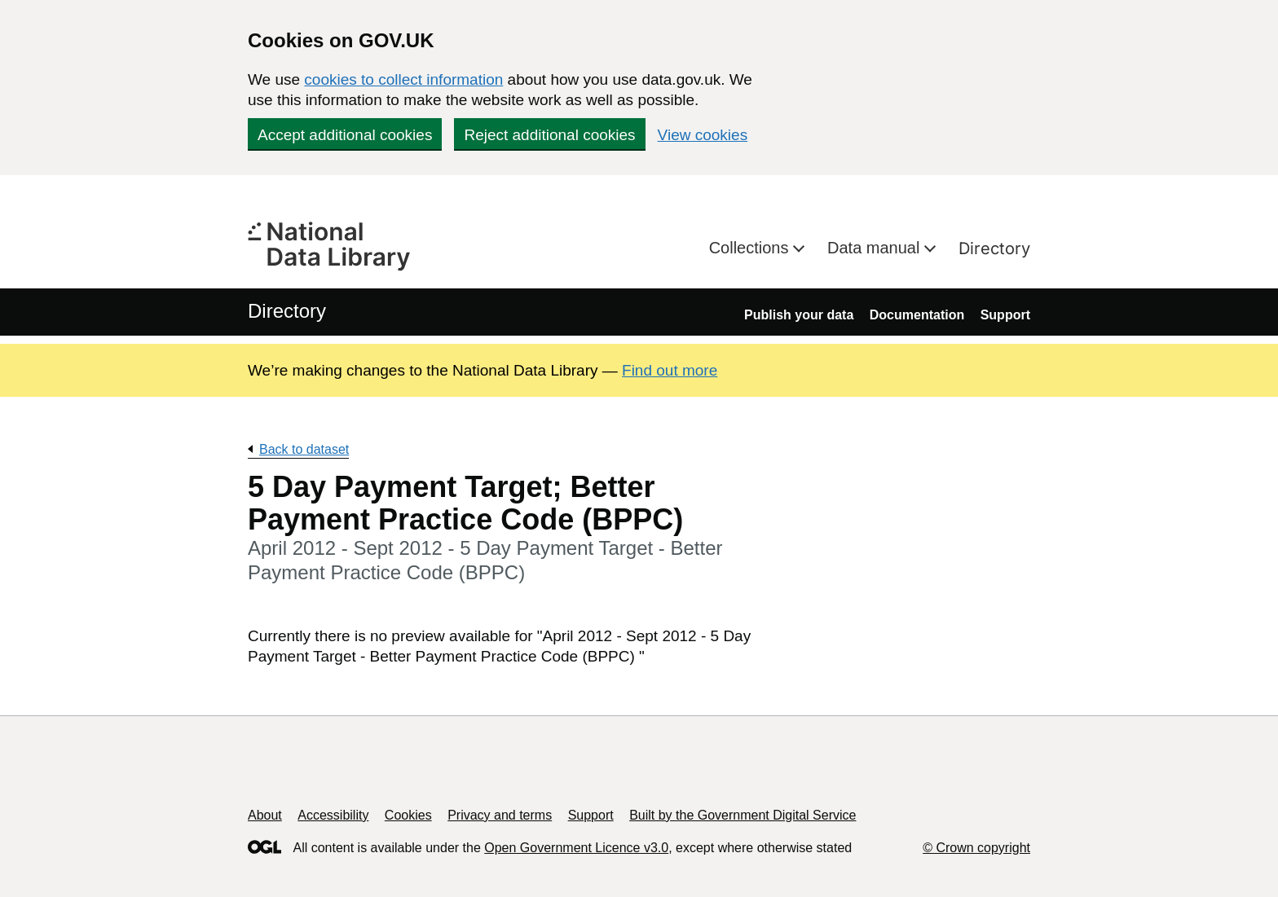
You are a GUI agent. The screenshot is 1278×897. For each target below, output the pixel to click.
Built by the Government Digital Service (742, 815)
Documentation (917, 315)
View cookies (703, 135)
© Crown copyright (976, 848)
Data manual (875, 248)
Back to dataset (304, 449)
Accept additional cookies (345, 134)
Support (1005, 315)
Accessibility (332, 815)
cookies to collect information (403, 79)
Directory (994, 248)
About (265, 815)
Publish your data (798, 315)
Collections (751, 248)
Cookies (408, 815)
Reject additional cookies (549, 134)
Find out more (669, 370)
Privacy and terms (499, 815)
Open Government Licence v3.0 (576, 848)
